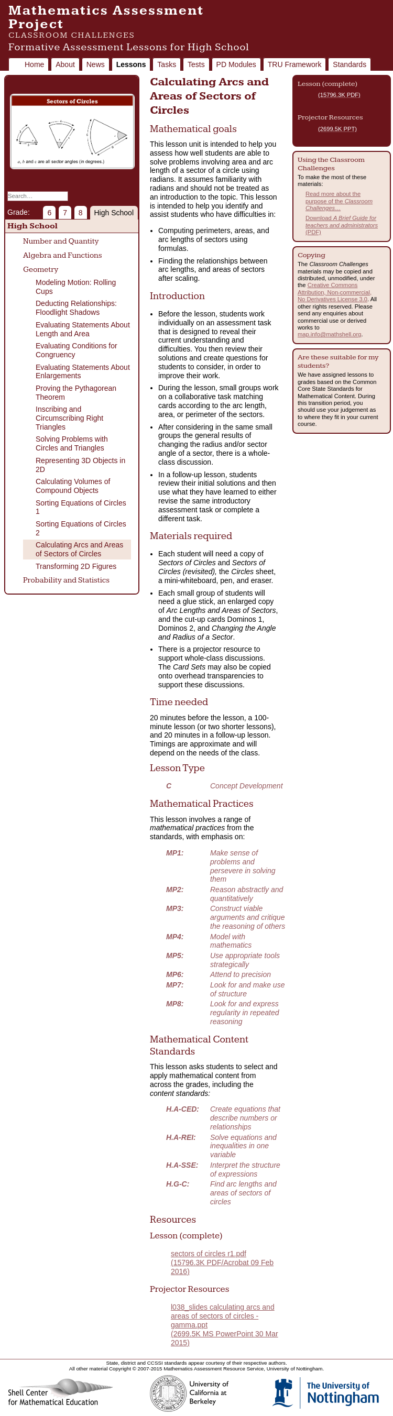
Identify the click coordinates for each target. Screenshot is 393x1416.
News (95, 64)
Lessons (131, 64)
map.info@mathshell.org (329, 334)
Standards (349, 64)
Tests (196, 64)
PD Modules (236, 64)
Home (34, 64)
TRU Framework (295, 64)
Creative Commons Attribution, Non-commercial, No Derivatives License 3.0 (335, 292)
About (65, 64)
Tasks (166, 64)
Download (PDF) (341, 225)
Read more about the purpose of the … (339, 201)
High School (114, 212)
